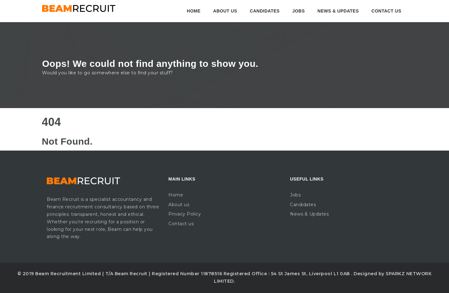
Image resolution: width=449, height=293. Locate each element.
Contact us (386, 10)
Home (193, 10)
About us (225, 10)
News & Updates (338, 10)
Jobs (298, 10)
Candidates (265, 10)
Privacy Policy (184, 214)
